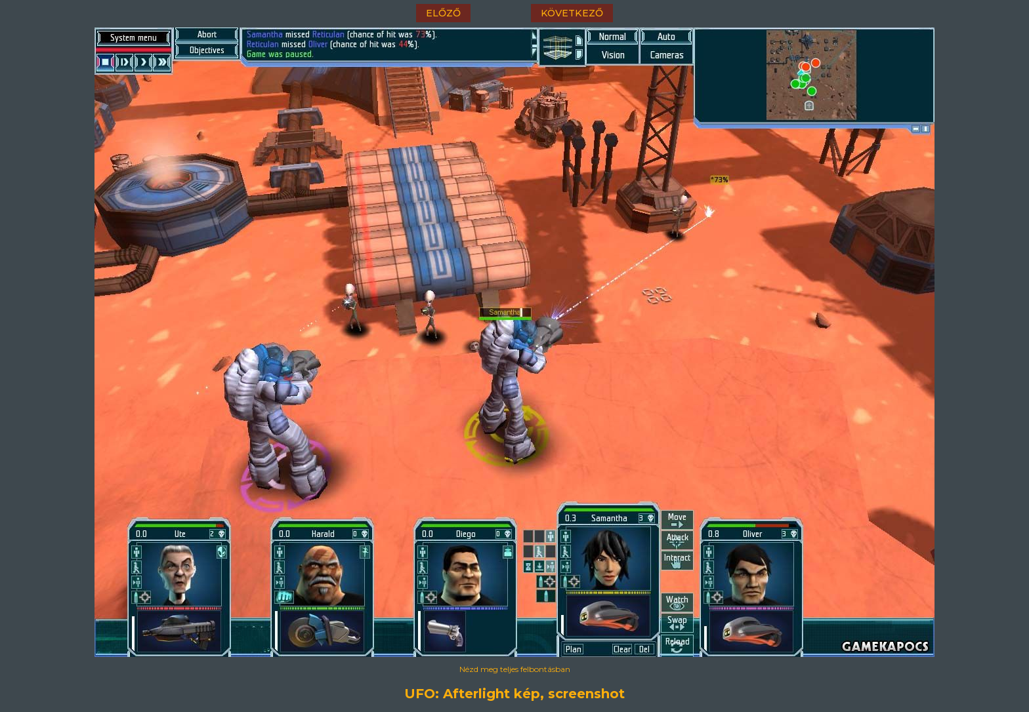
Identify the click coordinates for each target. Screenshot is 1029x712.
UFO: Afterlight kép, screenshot (514, 694)
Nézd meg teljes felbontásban (514, 669)
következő (572, 13)
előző (443, 13)
